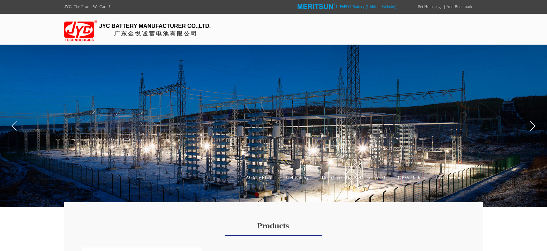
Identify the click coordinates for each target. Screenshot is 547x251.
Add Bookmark (459, 6)
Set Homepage (430, 6)
